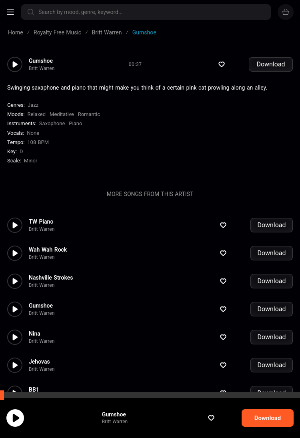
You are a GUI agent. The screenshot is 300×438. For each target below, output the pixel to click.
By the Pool (43, 388)
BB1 (34, 360)
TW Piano (41, 192)
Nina (34, 304)
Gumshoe (122, 414)
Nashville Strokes (51, 248)
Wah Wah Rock (48, 220)
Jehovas (39, 332)
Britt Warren (122, 421)
